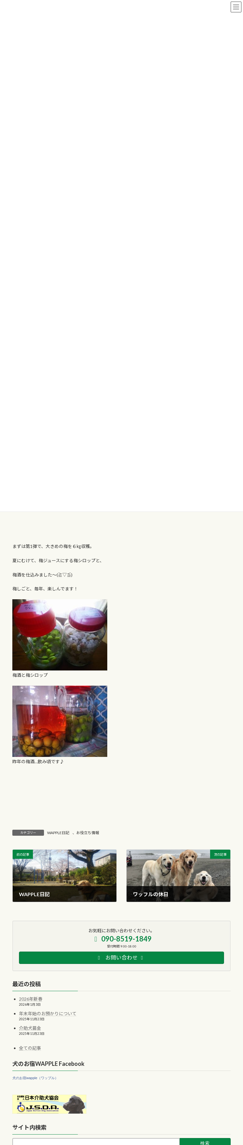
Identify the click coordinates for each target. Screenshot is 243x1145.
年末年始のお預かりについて (48, 1013)
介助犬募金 (30, 1028)
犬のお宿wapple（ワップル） (35, 1077)
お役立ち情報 (87, 832)
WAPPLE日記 (58, 832)
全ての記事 (30, 1048)
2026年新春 (30, 999)
